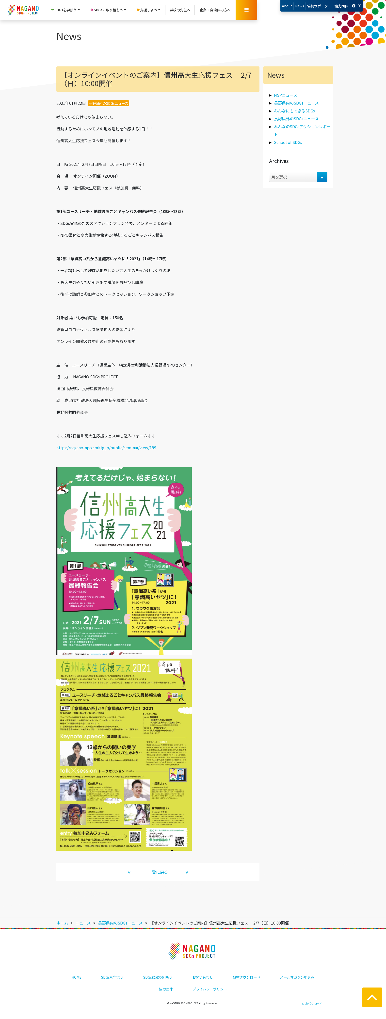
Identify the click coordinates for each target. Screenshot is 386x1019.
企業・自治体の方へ (215, 9)
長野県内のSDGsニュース (108, 103)
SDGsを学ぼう (112, 977)
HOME (76, 977)
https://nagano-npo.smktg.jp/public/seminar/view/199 (106, 447)
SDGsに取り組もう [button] (106, 9)
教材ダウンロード (246, 977)
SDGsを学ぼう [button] (63, 9)
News (299, 5)
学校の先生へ (180, 9)
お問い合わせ (202, 977)
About (287, 5)
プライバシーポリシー (210, 989)
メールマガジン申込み (297, 977)
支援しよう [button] (146, 9)
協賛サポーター (319, 5)
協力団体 (341, 5)
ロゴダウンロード (312, 1003)
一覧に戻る (158, 872)
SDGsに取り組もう (158, 977)
